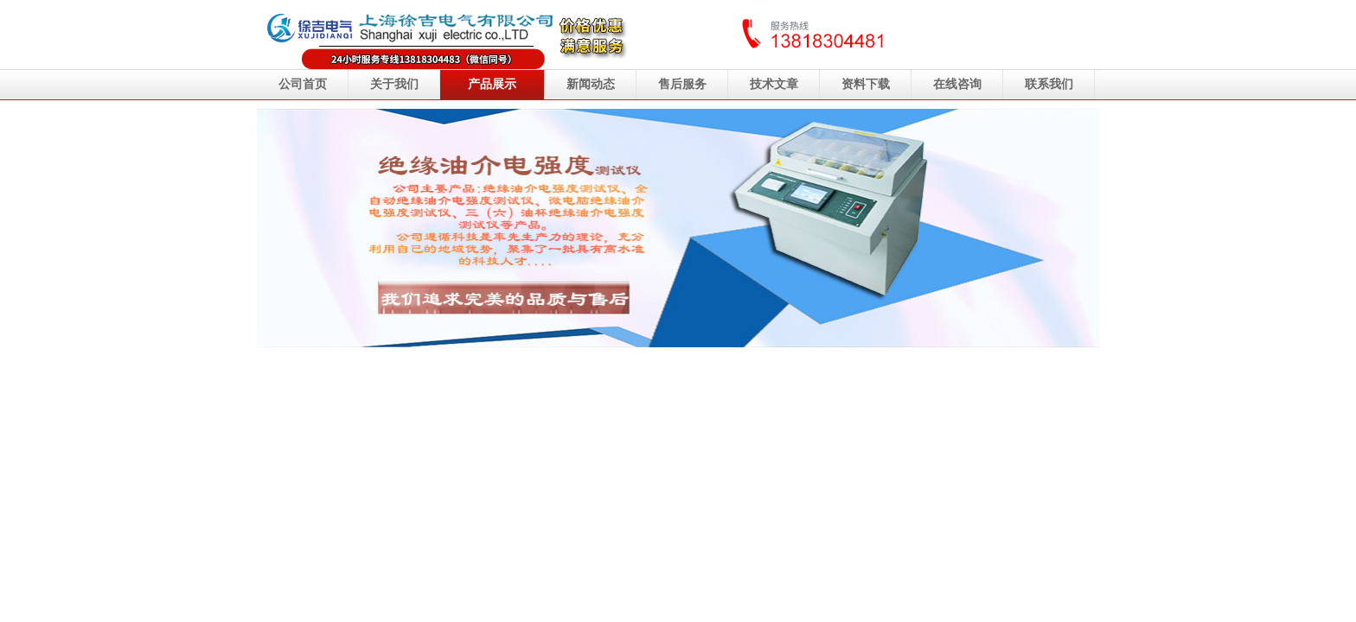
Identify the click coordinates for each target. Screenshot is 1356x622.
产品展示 (492, 84)
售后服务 (682, 84)
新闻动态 (590, 84)
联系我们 (1049, 84)
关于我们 (394, 84)
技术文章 (774, 84)
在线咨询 (957, 84)
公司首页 (302, 84)
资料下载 (865, 84)
